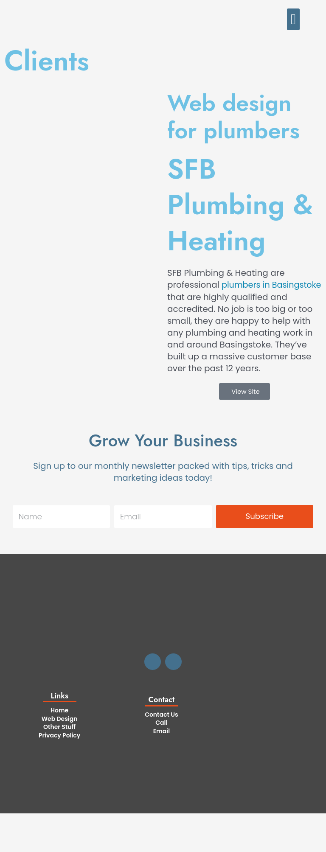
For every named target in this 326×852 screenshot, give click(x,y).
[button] (293, 19)
